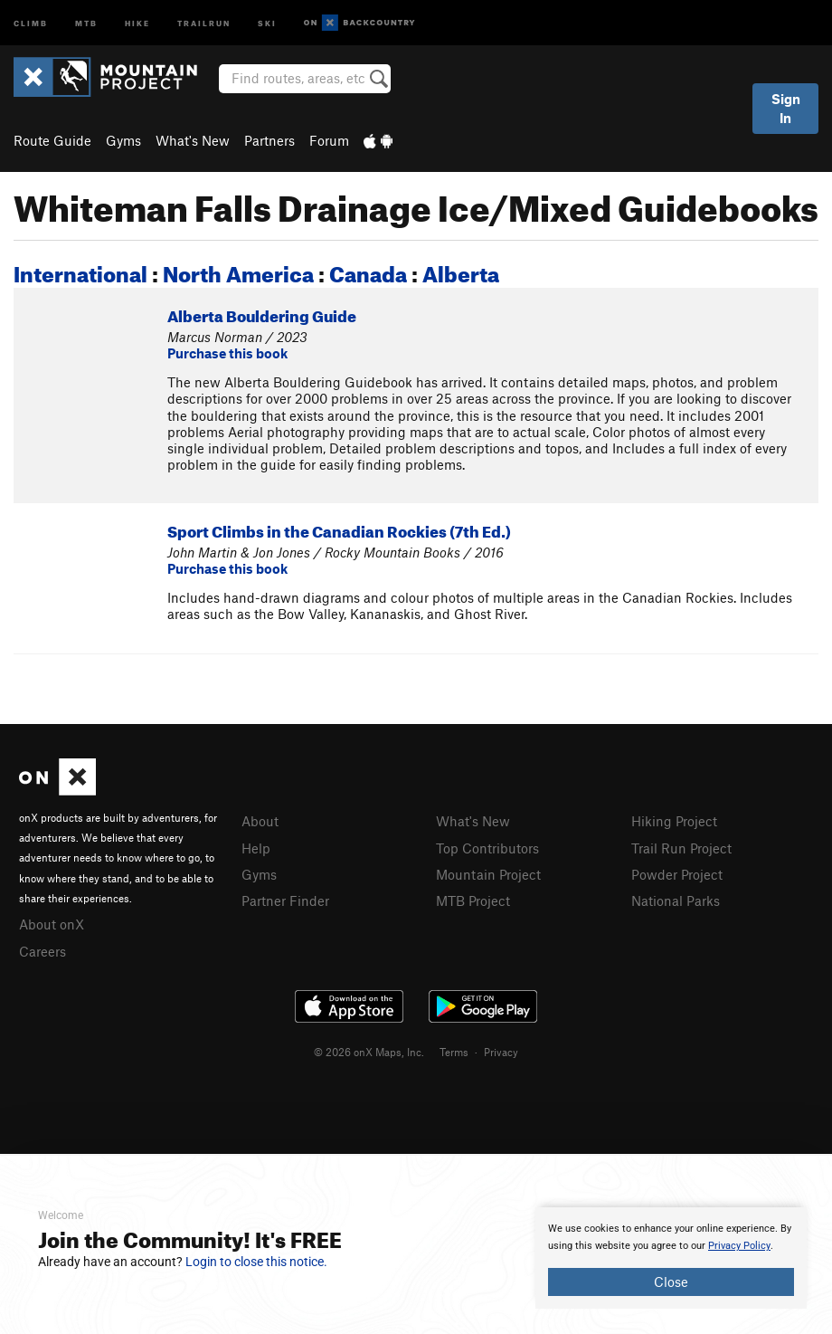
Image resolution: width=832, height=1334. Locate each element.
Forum (329, 140)
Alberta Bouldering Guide (261, 313)
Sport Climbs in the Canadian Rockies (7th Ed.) (339, 529)
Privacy (501, 1051)
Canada (368, 270)
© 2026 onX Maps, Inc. (369, 1051)
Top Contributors (487, 848)
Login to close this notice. (256, 1261)
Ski (267, 22)
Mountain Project (488, 874)
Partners (269, 140)
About (260, 821)
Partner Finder (285, 900)
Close (671, 1281)
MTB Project (473, 900)
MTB (86, 22)
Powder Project (677, 874)
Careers (42, 951)
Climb (31, 22)
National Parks (675, 900)
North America (238, 270)
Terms (454, 1051)
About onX (51, 924)
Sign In (785, 108)
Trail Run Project (681, 848)
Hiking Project (674, 821)
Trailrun (204, 22)
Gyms (123, 140)
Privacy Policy (739, 1246)
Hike (137, 22)
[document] (671, 1258)
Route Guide (52, 140)
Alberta (460, 270)
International (80, 270)
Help (255, 848)
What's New (193, 140)
